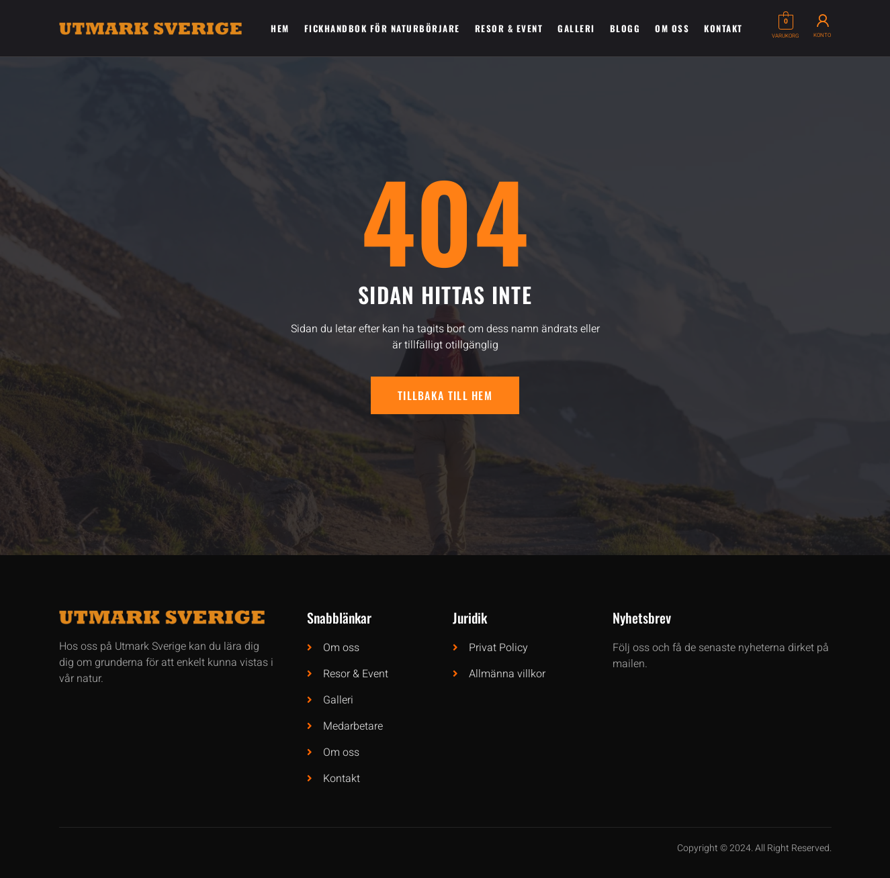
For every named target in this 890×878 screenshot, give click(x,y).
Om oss (672, 28)
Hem (280, 28)
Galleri (576, 28)
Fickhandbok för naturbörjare (382, 28)
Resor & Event (509, 28)
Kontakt (723, 28)
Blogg (625, 28)
